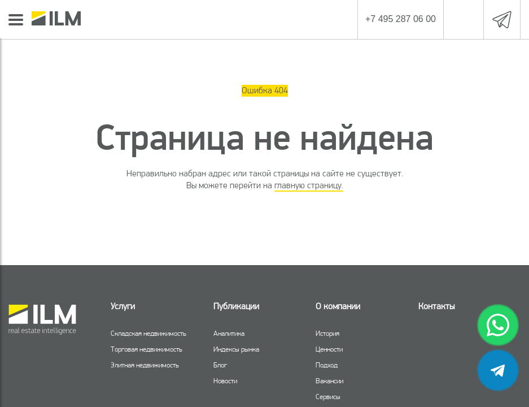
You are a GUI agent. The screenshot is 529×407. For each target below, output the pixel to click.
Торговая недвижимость (146, 349)
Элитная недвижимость (145, 365)
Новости (225, 380)
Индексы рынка (236, 349)
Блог (220, 365)
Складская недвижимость (148, 333)
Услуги (123, 306)
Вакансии (329, 380)
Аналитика (228, 333)
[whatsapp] (498, 325)
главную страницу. (308, 185)
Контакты (436, 306)
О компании (338, 306)
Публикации (236, 306)
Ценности (329, 349)
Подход (327, 365)
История (327, 333)
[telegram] (498, 370)
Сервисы (328, 396)
